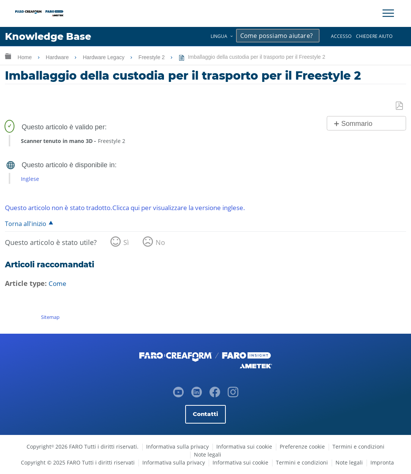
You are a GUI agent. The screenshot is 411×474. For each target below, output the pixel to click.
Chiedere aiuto (374, 36)
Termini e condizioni (358, 446)
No (160, 242)
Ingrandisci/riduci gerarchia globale (8, 55)
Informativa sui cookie (244, 446)
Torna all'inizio (26, 224)
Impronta (382, 462)
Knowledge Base (51, 36)
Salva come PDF (400, 106)
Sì (126, 242)
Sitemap (50, 317)
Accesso (341, 36)
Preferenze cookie (302, 446)
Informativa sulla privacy (177, 446)
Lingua (219, 36)
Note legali (207, 454)
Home (25, 57)
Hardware (58, 57)
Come (58, 283)
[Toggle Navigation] (388, 13)
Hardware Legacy (104, 57)
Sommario (356, 124)
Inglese (30, 178)
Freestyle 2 (152, 57)
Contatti (205, 413)
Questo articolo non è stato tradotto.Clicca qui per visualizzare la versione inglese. (136, 207)
